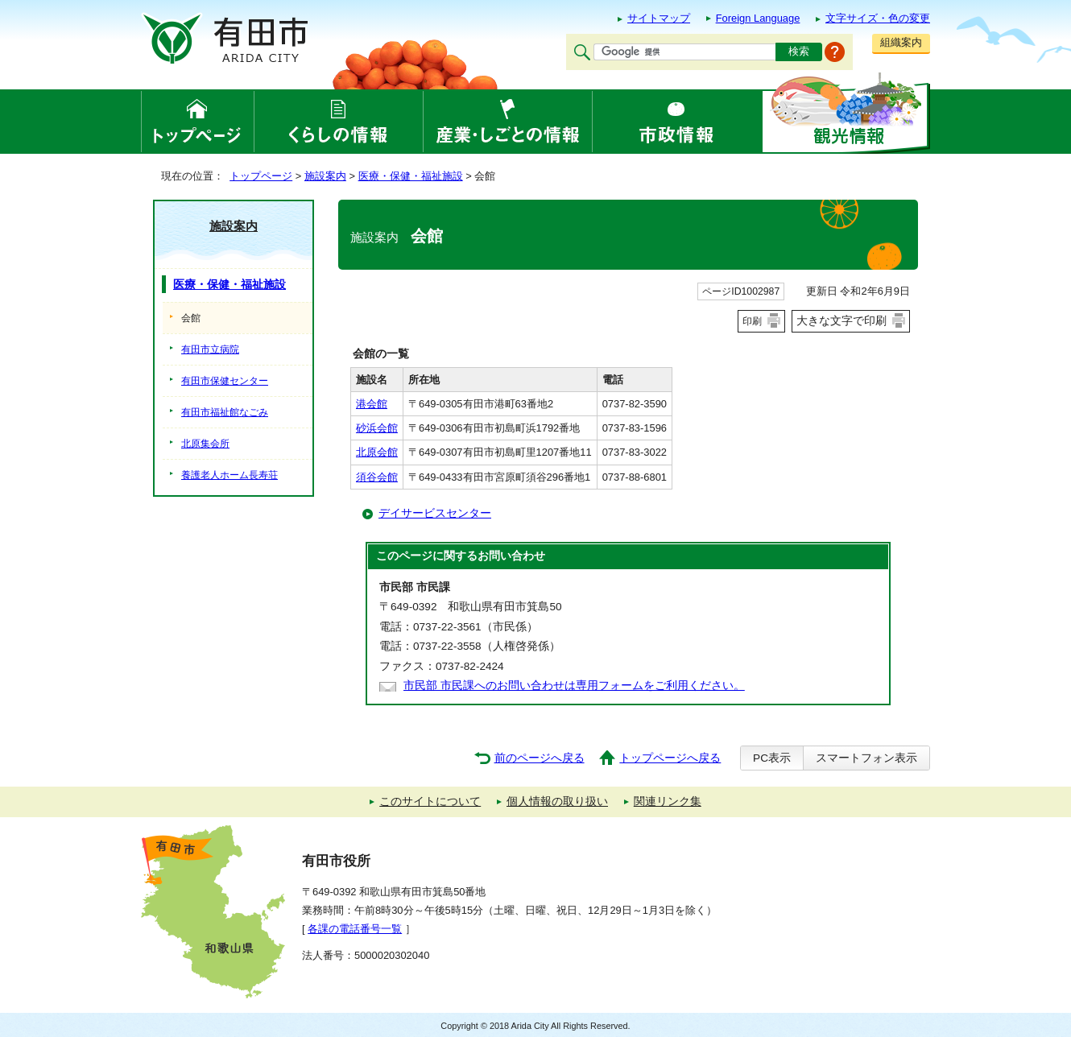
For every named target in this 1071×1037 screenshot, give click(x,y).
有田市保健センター (224, 380)
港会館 (371, 404)
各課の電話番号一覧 (355, 929)
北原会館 (377, 452)
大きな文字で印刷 (841, 320)
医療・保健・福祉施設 (410, 176)
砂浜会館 (377, 428)
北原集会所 (205, 443)
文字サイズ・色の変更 (877, 18)
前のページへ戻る (539, 758)
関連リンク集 (667, 801)
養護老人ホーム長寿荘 (229, 475)
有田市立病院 (210, 349)
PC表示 (772, 758)
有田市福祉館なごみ (224, 412)
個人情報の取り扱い (557, 801)
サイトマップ (658, 18)
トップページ (260, 176)
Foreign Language (758, 18)
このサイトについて (430, 801)
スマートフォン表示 (866, 758)
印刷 (752, 321)
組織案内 (901, 42)
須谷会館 (377, 477)
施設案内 (325, 176)
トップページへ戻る (670, 758)
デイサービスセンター (434, 513)
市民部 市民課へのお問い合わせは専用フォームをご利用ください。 (574, 686)
